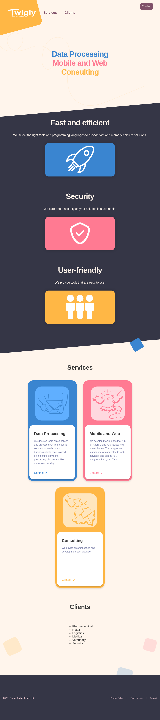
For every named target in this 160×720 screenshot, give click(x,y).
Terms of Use (137, 698)
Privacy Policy (117, 698)
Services (50, 13)
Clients (69, 13)
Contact (153, 698)
